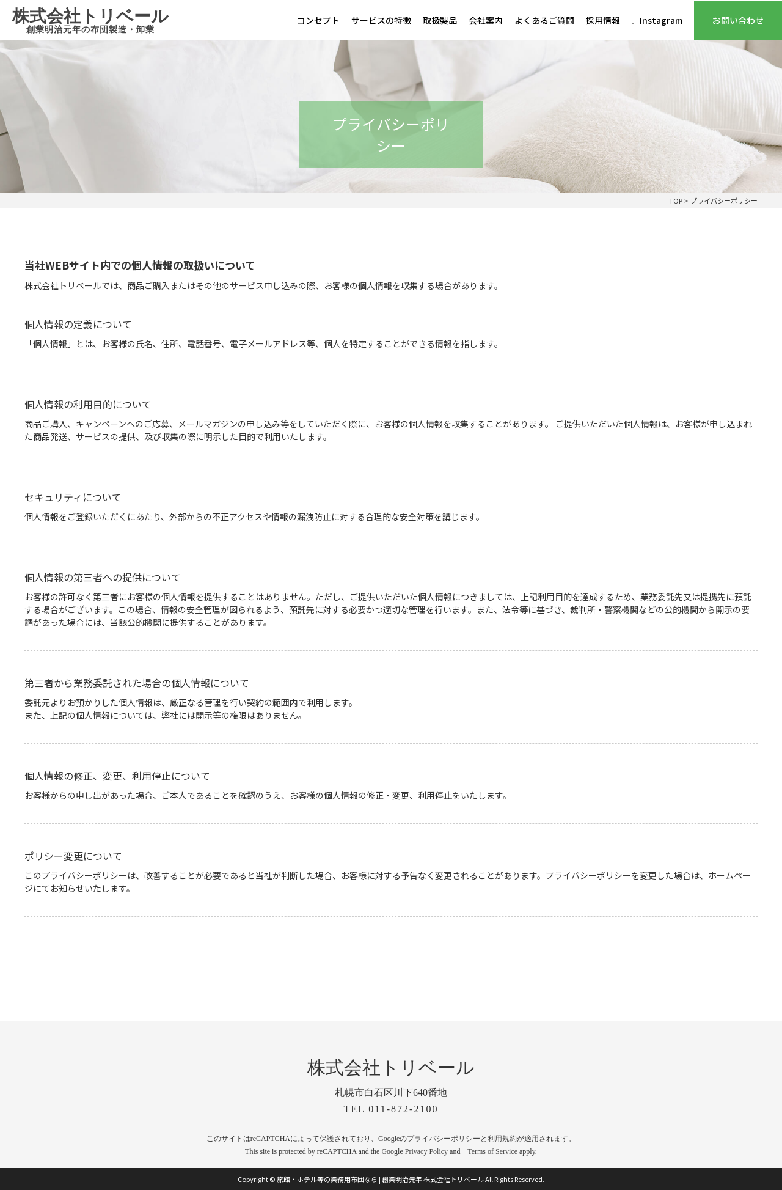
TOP (675, 200)
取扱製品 (440, 20)
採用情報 (603, 20)
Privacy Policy (426, 1151)
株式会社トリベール (90, 22)
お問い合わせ (738, 20)
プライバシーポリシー (443, 1138)
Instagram (657, 20)
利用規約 (502, 1138)
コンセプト (318, 20)
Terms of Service (492, 1151)
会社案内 (486, 20)
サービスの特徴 (381, 20)
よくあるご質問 (544, 20)
